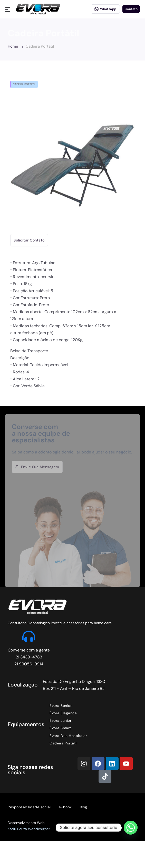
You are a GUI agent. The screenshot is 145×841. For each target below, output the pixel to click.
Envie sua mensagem (37, 467)
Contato (131, 9)
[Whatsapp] (131, 828)
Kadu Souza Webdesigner (29, 829)
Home (15, 46)
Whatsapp (105, 9)
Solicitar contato (29, 237)
